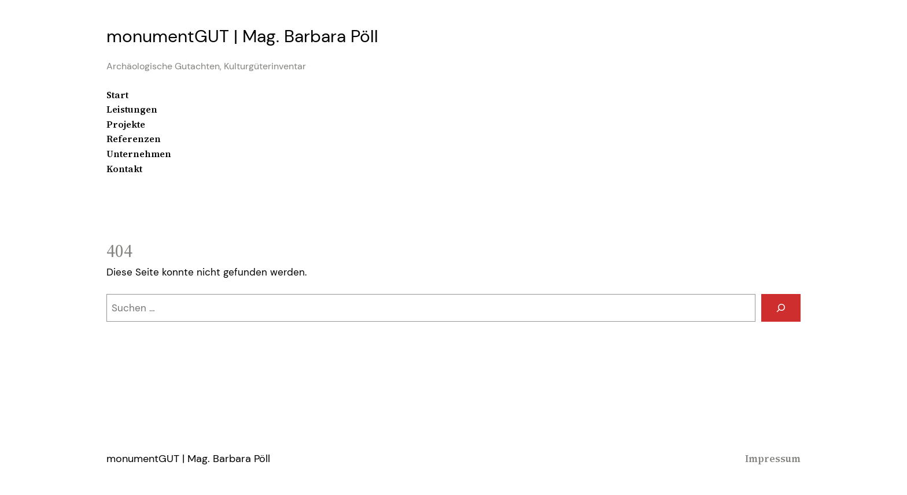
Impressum (773, 459)
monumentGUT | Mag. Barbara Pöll (242, 36)
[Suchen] (781, 308)
